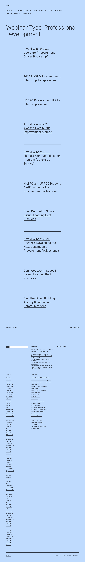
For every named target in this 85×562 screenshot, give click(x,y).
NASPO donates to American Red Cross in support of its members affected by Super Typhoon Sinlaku (41, 367)
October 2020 (9, 517)
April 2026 (8, 380)
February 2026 (9, 384)
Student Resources (36, 418)
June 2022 (8, 477)
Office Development (36, 405)
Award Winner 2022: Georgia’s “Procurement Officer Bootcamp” (39, 52)
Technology (34, 424)
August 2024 (9, 422)
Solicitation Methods (36, 416)
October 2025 (9, 392)
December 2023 (10, 439)
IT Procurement (35, 394)
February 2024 (9, 435)
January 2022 (9, 487)
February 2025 (9, 409)
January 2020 (9, 536)
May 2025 (8, 403)
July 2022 (8, 475)
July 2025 (8, 399)
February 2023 (9, 460)
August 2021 (9, 496)
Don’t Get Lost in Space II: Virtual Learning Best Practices (40, 274)
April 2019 (8, 545)
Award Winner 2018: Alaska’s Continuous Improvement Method (38, 128)
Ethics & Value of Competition (38, 390)
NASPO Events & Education (38, 401)
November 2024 (10, 416)
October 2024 (9, 418)
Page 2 (14, 327)
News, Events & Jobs (12, 13)
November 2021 (10, 492)
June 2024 (8, 426)
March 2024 (9, 432)
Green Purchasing (35, 392)
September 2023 (10, 445)
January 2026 (9, 386)
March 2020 (9, 532)
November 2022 (10, 466)
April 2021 (8, 504)
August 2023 (9, 447)
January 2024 (9, 437)
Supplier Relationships (36, 420)
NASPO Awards (58, 10)
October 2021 (9, 494)
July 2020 (8, 523)
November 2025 (10, 390)
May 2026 (8, 377)
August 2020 (9, 521)
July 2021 (8, 498)
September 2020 (10, 519)
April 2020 (8, 530)
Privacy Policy (58, 555)
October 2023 (9, 443)
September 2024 (10, 420)
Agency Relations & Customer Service (40, 377)
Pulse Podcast (35, 413)
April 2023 (8, 456)
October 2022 (9, 468)
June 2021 (8, 500)
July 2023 (8, 449)
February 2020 (9, 534)
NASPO (8, 5)
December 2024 (10, 413)
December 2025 (10, 388)
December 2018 (10, 547)
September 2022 (10, 471)
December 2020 (10, 513)
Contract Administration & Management (41, 380)
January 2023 (9, 462)
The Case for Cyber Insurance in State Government (40, 359)
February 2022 (9, 485)
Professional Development (37, 411)
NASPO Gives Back (36, 403)
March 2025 (9, 407)
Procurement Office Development (39, 409)
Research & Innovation (24, 10)
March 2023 (9, 458)
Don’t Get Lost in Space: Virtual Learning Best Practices (39, 215)
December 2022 (10, 464)
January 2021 (9, 511)
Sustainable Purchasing (37, 422)
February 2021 (9, 509)
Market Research (35, 396)
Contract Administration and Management (41, 382)
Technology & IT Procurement (38, 426)
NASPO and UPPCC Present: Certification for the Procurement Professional (42, 187)
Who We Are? (25, 13)
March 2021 (9, 506)
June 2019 (8, 542)
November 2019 (10, 538)
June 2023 (8, 451)
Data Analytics (35, 384)
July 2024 (8, 424)
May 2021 (8, 502)
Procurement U (10, 10)
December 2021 (10, 490)
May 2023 (8, 454)
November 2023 (10, 441)
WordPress (75, 555)
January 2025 (9, 411)
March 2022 (9, 483)
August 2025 (9, 396)
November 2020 (10, 515)
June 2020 (8, 525)
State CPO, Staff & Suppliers (42, 10)
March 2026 (9, 382)
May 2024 (8, 428)
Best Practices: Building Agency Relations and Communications (39, 302)
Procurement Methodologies (38, 407)
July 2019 (8, 540)
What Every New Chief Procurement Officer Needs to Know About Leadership (42, 350)
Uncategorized (35, 428)
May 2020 (8, 528)
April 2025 (8, 405)
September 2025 (10, 394)
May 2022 (8, 479)
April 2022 (8, 481)
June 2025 (8, 401)
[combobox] (17, 347)
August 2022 (9, 473)
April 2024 (8, 430)
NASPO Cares (34, 399)
